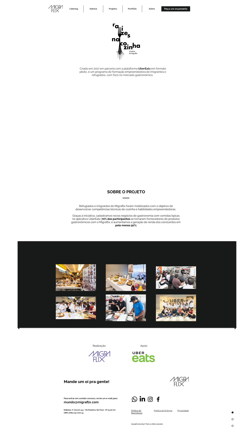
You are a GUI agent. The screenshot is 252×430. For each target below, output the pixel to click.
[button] (112, 8)
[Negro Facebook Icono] (158, 399)
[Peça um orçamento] (175, 8)
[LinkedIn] (142, 399)
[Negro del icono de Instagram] (150, 399)
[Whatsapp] (134, 399)
